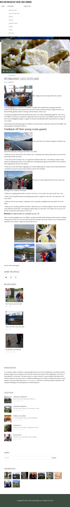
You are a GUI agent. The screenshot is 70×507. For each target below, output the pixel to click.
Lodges (11, 26)
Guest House (12, 43)
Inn (9, 105)
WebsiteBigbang (31, 380)
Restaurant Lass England (13, 349)
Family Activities (13, 62)
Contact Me (27, 6)
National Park (13, 10)
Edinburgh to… (17, 425)
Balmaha (11, 33)
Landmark (12, 98)
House (10, 39)
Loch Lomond (13, 36)
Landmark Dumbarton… (20, 406)
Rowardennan (13, 69)
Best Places (12, 46)
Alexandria (12, 108)
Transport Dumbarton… (20, 397)
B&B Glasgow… (17, 435)
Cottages (11, 95)
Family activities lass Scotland (15, 327)
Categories (10, 6)
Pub (10, 101)
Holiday (11, 20)
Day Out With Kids (14, 13)
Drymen (11, 85)
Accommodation (14, 88)
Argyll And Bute (13, 23)
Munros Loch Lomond (19, 416)
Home (3, 6)
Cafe (10, 92)
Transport (11, 52)
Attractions (12, 65)
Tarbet (11, 30)
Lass (10, 56)
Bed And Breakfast (14, 49)
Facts (10, 79)
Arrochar (11, 82)
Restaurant (12, 72)
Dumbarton (12, 75)
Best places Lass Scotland (14, 304)
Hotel (10, 59)
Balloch (11, 17)
